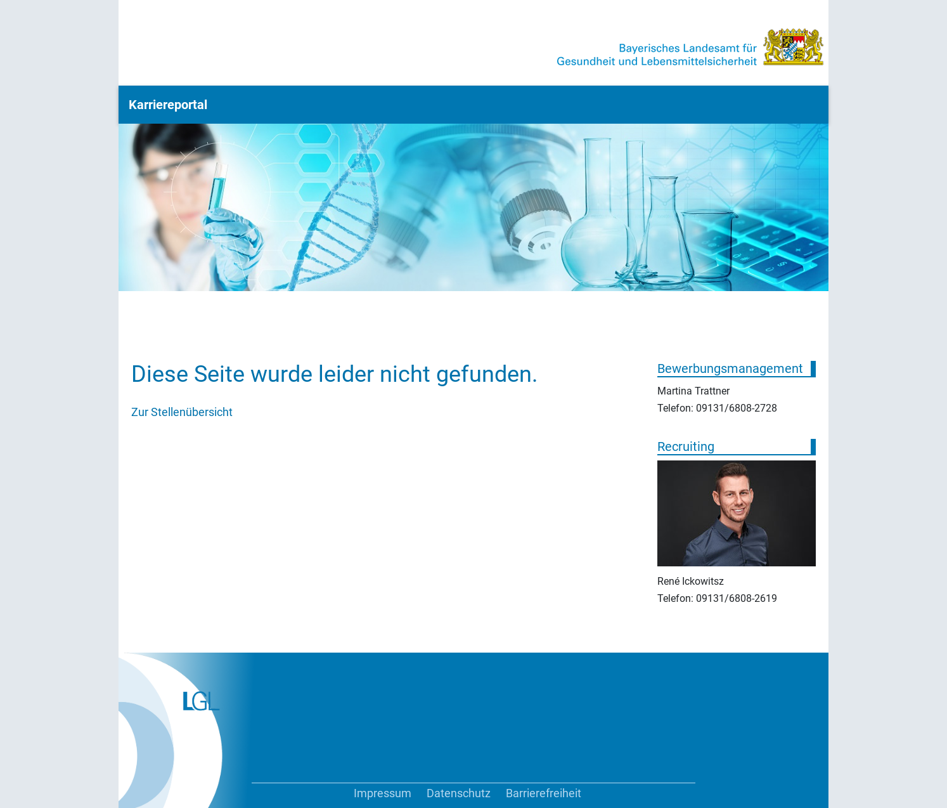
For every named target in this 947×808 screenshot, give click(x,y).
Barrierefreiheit (543, 793)
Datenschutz (459, 793)
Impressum (382, 793)
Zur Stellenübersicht (182, 412)
